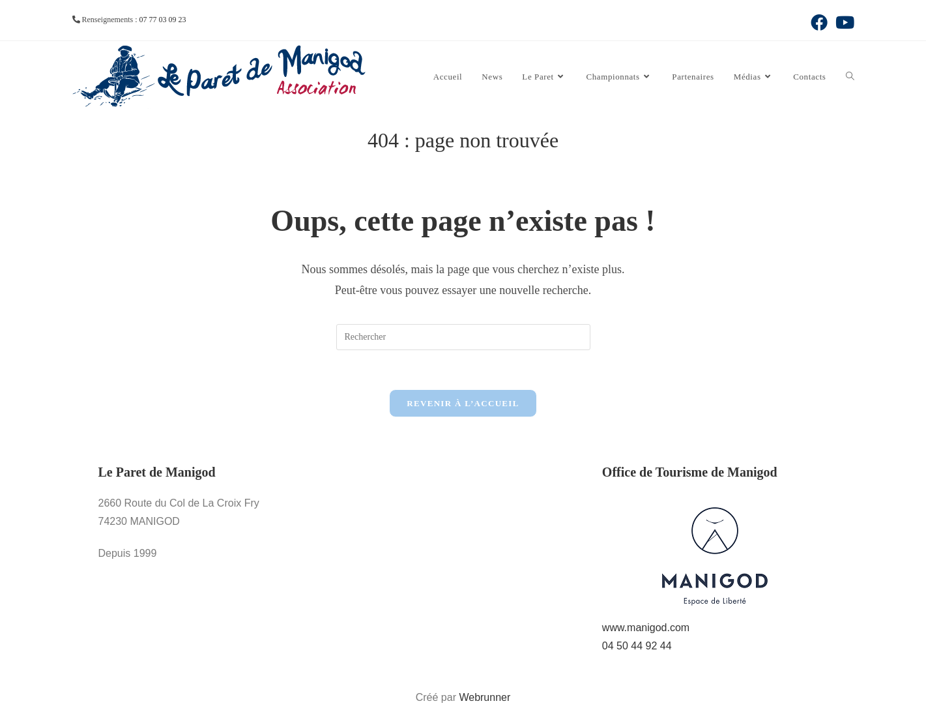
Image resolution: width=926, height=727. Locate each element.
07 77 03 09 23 (162, 19)
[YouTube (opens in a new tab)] (843, 22)
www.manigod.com (645, 627)
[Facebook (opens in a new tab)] (819, 22)
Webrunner (484, 697)
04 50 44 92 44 (637, 645)
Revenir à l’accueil (463, 403)
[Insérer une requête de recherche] (463, 337)
